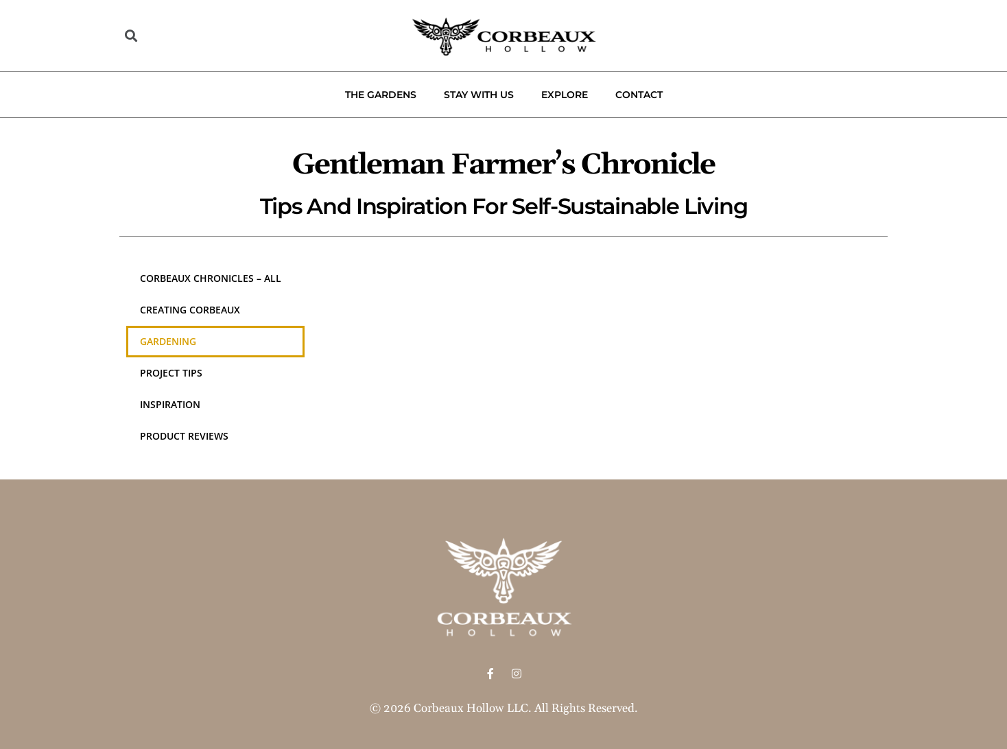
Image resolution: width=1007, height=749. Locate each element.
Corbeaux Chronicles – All (210, 278)
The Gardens (380, 94)
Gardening (168, 341)
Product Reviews (184, 435)
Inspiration (170, 404)
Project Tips (171, 372)
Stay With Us (479, 94)
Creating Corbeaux (190, 309)
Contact (639, 94)
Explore (564, 94)
